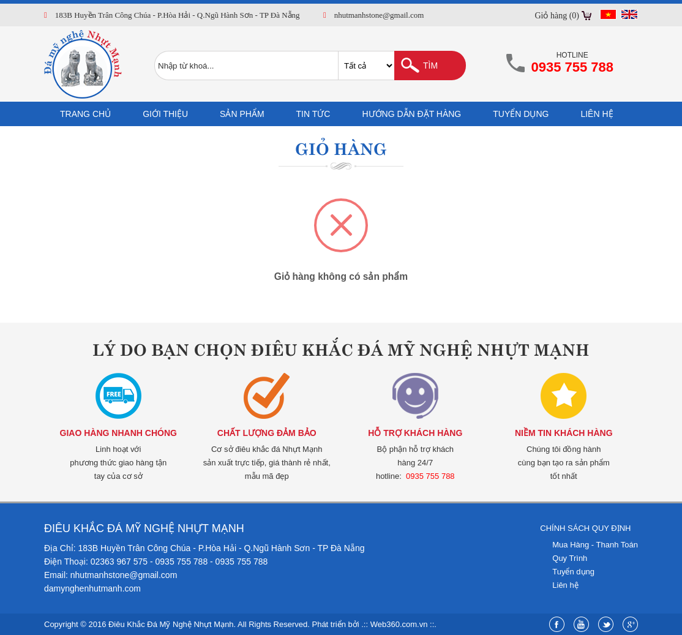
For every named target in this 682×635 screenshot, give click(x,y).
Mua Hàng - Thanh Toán (595, 544)
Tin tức (313, 114)
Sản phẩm (242, 114)
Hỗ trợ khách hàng (415, 433)
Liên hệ (596, 114)
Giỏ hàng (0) (556, 15)
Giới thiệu (165, 114)
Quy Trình (569, 558)
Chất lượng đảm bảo (267, 433)
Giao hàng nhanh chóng (118, 433)
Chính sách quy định (585, 528)
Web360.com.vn (399, 624)
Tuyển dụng (521, 114)
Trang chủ (85, 114)
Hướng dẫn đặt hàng (411, 114)
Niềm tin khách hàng (564, 433)
